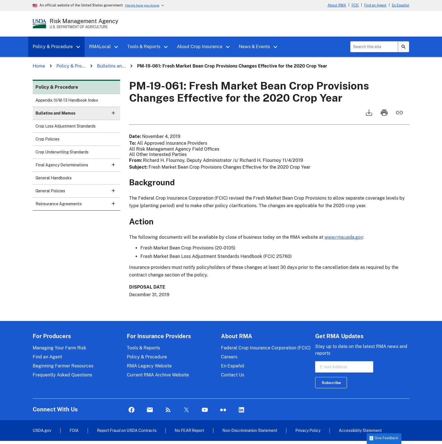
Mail (149, 410)
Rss (168, 410)
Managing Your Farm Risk (59, 348)
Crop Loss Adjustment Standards (66, 126)
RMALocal (100, 46)
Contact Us (232, 375)
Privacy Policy (308, 430)
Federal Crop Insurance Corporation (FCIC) (266, 348)
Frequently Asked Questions (62, 375)
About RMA (337, 5)
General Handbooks (54, 178)
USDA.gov (42, 430)
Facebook (131, 410)
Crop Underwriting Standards (62, 152)
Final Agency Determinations (78, 166)
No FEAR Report (189, 430)
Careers (229, 357)
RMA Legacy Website (149, 366)
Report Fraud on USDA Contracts (126, 430)
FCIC (355, 5)
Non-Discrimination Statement (249, 430)
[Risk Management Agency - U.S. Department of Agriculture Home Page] (84, 24)
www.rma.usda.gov (343, 237)
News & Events (254, 46)
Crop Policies (47, 139)
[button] (80, 47)
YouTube (204, 410)
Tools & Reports (143, 46)
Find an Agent (375, 5)
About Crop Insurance (199, 46)
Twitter (186, 410)
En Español (400, 5)
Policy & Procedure (53, 46)
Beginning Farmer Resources (63, 366)
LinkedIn (241, 410)
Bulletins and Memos (78, 115)
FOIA (74, 430)
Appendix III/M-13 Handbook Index (67, 100)
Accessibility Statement (360, 430)
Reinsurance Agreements (78, 205)
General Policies (78, 192)
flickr (223, 410)
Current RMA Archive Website (158, 375)
